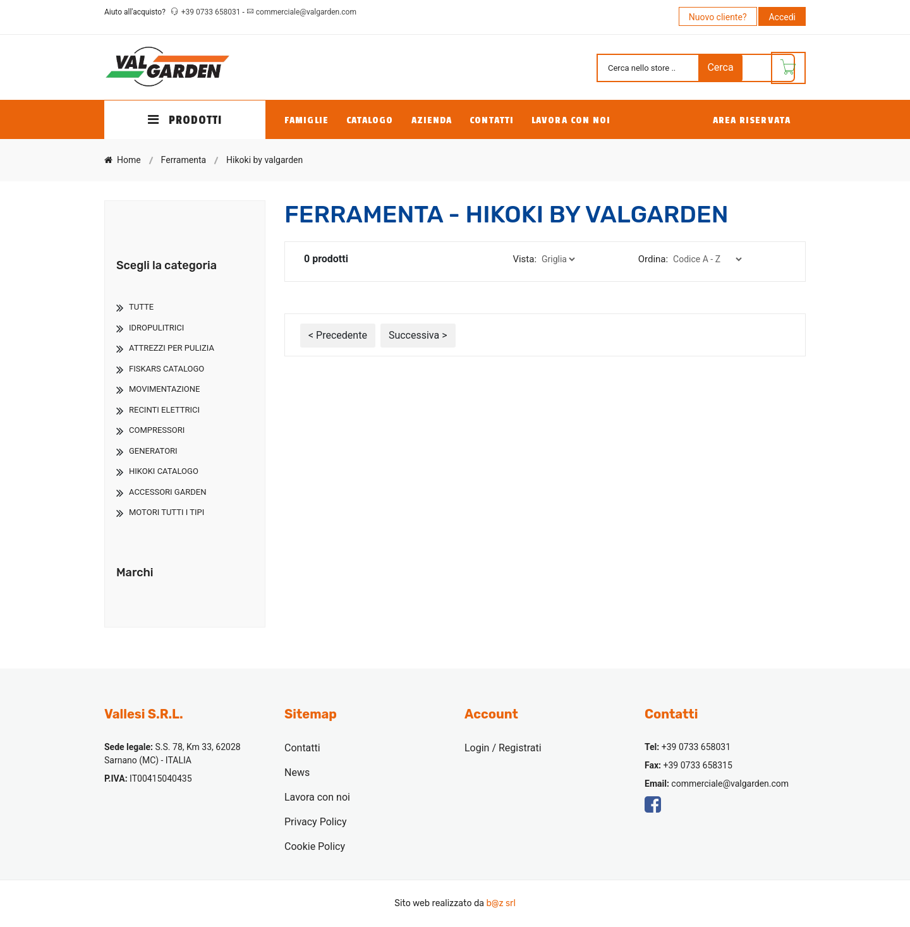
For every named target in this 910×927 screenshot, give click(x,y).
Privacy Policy (315, 822)
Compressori (157, 430)
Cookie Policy (314, 846)
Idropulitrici (156, 327)
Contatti (492, 120)
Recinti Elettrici (164, 410)
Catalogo (370, 120)
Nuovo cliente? (718, 17)
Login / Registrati (503, 748)
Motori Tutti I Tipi (166, 512)
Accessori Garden (167, 492)
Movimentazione (164, 389)
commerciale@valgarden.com (306, 12)
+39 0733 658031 (212, 12)
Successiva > (418, 335)
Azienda (431, 120)
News (297, 772)
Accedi (782, 17)
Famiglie (306, 120)
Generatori (153, 451)
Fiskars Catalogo (166, 368)
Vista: (525, 259)
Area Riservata (752, 120)
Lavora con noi (570, 120)
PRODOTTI (185, 120)
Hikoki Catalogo (163, 471)
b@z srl (500, 903)
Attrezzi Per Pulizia (171, 348)
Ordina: (653, 259)
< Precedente (337, 335)
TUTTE (141, 307)
